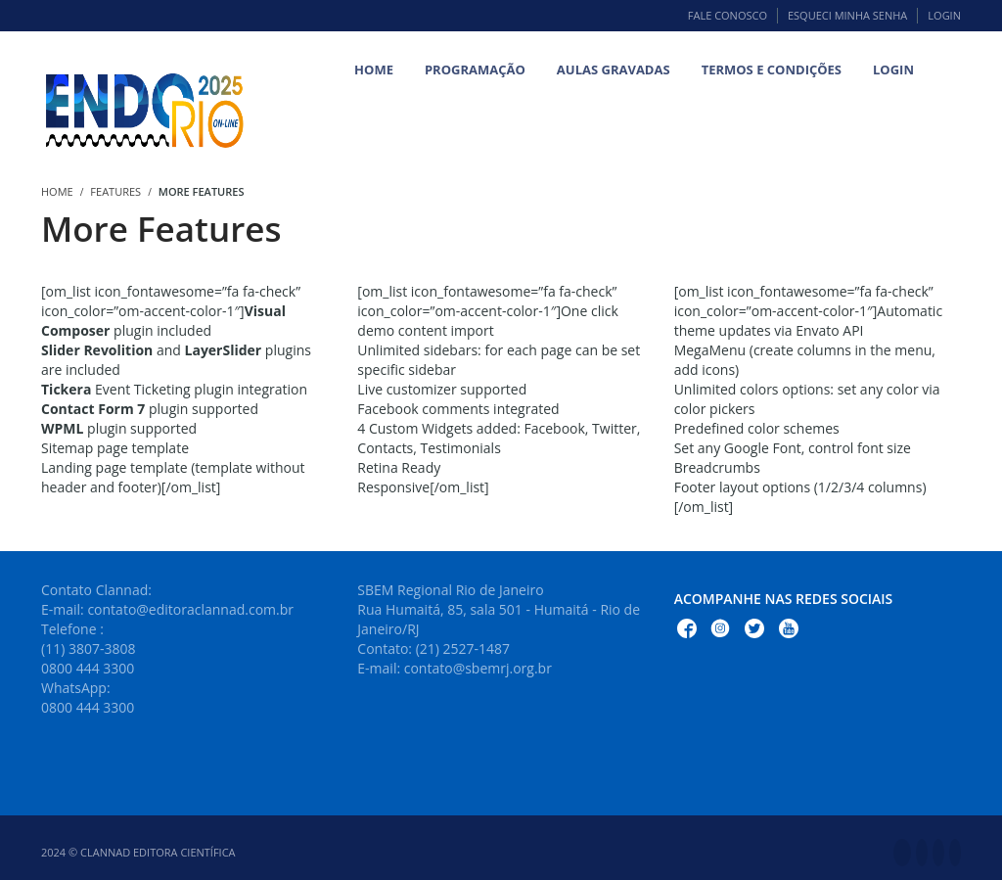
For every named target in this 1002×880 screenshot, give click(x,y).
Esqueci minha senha (847, 15)
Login (944, 15)
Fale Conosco (727, 15)
